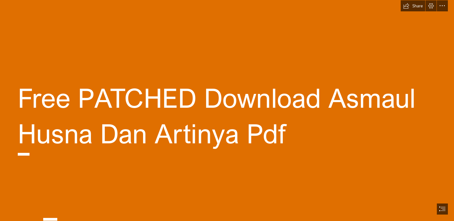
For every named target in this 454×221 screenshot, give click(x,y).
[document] (227, 110)
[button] (413, 5)
